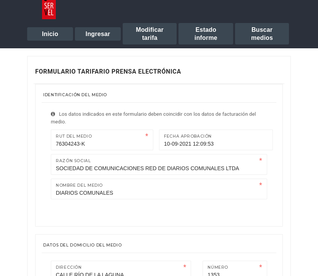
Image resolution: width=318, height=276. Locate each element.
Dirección (69, 267)
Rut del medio (74, 136)
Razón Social (73, 160)
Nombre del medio (79, 185)
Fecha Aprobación (188, 136)
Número (218, 267)
